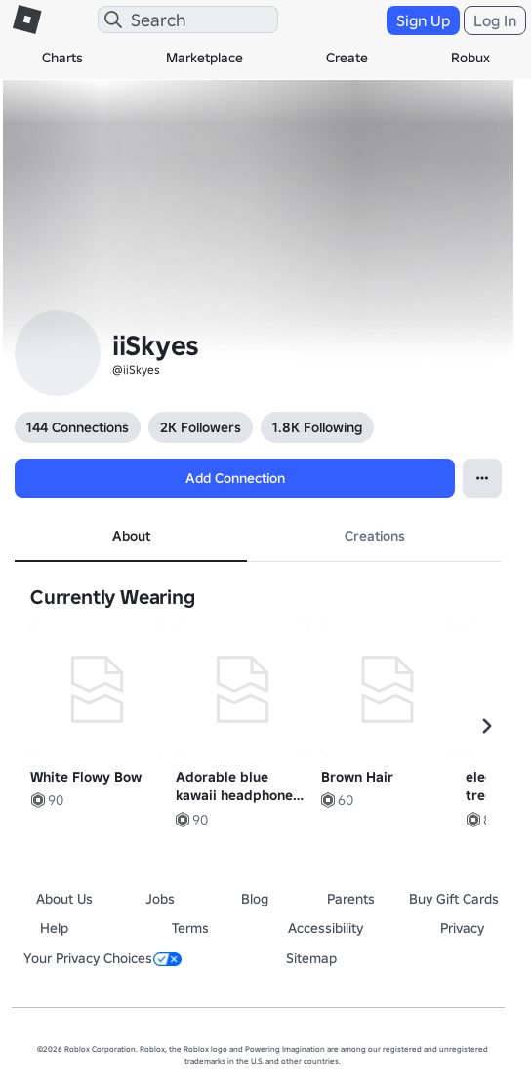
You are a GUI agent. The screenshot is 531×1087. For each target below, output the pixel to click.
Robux (470, 57)
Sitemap (311, 958)
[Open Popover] (482, 478)
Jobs (160, 898)
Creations (375, 535)
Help (54, 928)
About (131, 535)
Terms (190, 928)
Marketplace (204, 57)
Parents (351, 898)
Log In (494, 20)
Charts (62, 57)
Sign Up (423, 20)
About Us (64, 898)
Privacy (462, 928)
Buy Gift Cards (454, 898)
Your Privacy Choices (102, 958)
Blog (254, 898)
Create (347, 57)
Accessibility (325, 928)
